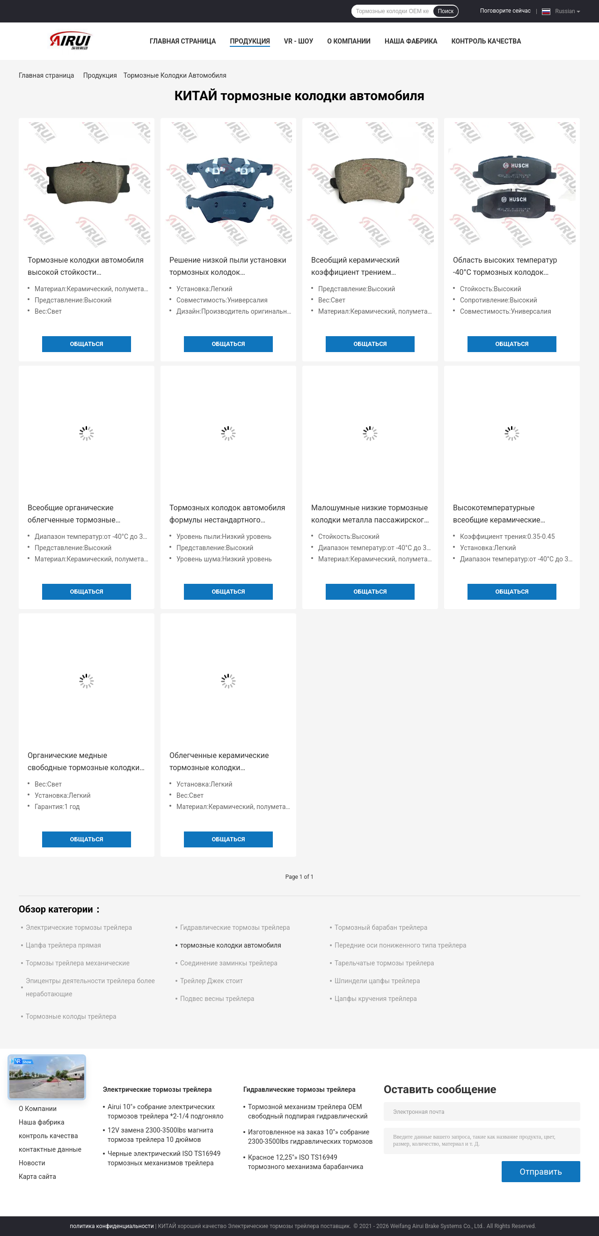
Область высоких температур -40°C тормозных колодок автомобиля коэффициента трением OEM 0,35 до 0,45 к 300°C (505, 267)
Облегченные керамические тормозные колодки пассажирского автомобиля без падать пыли (225, 762)
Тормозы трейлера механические (78, 963)
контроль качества (486, 41)
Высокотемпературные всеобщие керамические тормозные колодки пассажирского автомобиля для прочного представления (509, 514)
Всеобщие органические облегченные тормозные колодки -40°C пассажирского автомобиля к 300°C (80, 514)
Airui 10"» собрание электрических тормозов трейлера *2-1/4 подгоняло (166, 1111)
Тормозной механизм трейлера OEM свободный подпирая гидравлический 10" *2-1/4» (308, 1113)
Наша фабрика (411, 41)
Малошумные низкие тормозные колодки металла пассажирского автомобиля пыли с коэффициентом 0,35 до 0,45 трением (369, 514)
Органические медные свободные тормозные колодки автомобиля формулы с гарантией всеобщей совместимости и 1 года (83, 762)
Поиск (445, 11)
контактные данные (50, 1149)
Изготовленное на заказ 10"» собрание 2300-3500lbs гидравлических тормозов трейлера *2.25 (310, 1138)
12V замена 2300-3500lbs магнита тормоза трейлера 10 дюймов (160, 1134)
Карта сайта (37, 1176)
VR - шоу (299, 41)
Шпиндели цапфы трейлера (377, 981)
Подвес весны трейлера (217, 998)
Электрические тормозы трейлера (79, 927)
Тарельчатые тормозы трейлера (384, 963)
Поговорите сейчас (505, 10)
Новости (32, 1163)
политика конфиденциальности (111, 1226)
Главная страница (183, 41)
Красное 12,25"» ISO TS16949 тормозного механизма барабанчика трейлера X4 (305, 1163)
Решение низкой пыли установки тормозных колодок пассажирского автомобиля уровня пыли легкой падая (227, 267)
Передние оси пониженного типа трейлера (401, 945)
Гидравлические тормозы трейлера (235, 927)
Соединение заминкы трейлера (229, 963)
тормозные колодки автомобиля (230, 945)
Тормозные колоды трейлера (71, 1016)
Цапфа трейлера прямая (63, 945)
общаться (86, 343)
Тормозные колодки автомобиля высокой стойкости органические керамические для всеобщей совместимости (86, 267)
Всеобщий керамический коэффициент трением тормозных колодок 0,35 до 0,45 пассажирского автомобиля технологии (367, 267)
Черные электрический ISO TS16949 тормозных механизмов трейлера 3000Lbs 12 (164, 1160)
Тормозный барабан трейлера (381, 927)
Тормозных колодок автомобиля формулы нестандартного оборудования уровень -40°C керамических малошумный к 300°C (227, 514)
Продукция (250, 41)
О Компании (349, 41)
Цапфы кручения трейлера (376, 998)
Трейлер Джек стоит (211, 981)
